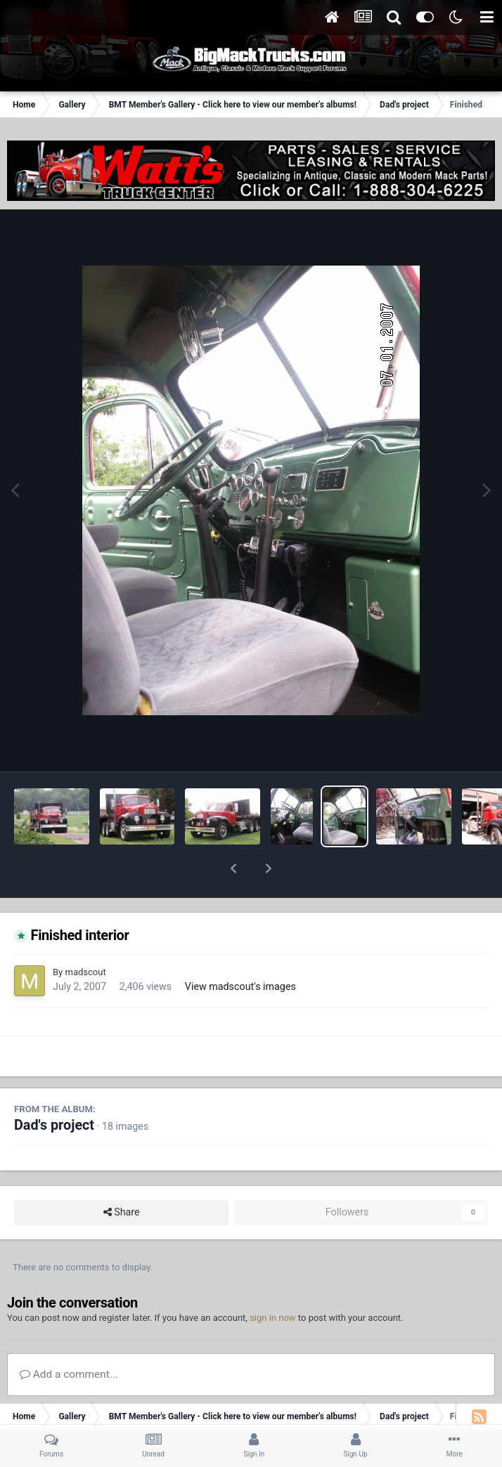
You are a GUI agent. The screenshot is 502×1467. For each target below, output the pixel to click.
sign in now (273, 1281)
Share (121, 1175)
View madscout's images (240, 950)
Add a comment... (69, 1337)
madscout (85, 935)
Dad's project (54, 1089)
